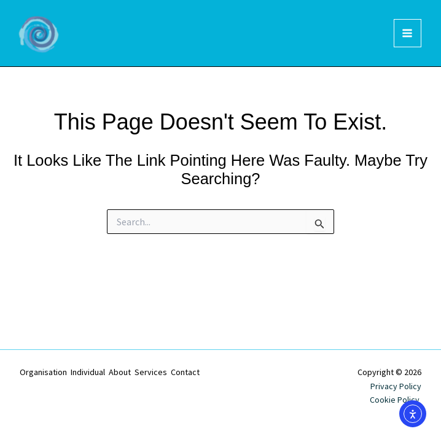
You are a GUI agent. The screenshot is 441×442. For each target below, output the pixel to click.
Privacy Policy (395, 386)
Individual (88, 372)
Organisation (43, 372)
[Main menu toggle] (408, 33)
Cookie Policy (395, 399)
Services (151, 372)
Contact (185, 372)
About (120, 372)
